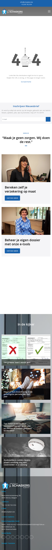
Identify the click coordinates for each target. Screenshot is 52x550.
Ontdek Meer (12, 198)
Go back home (26, 82)
